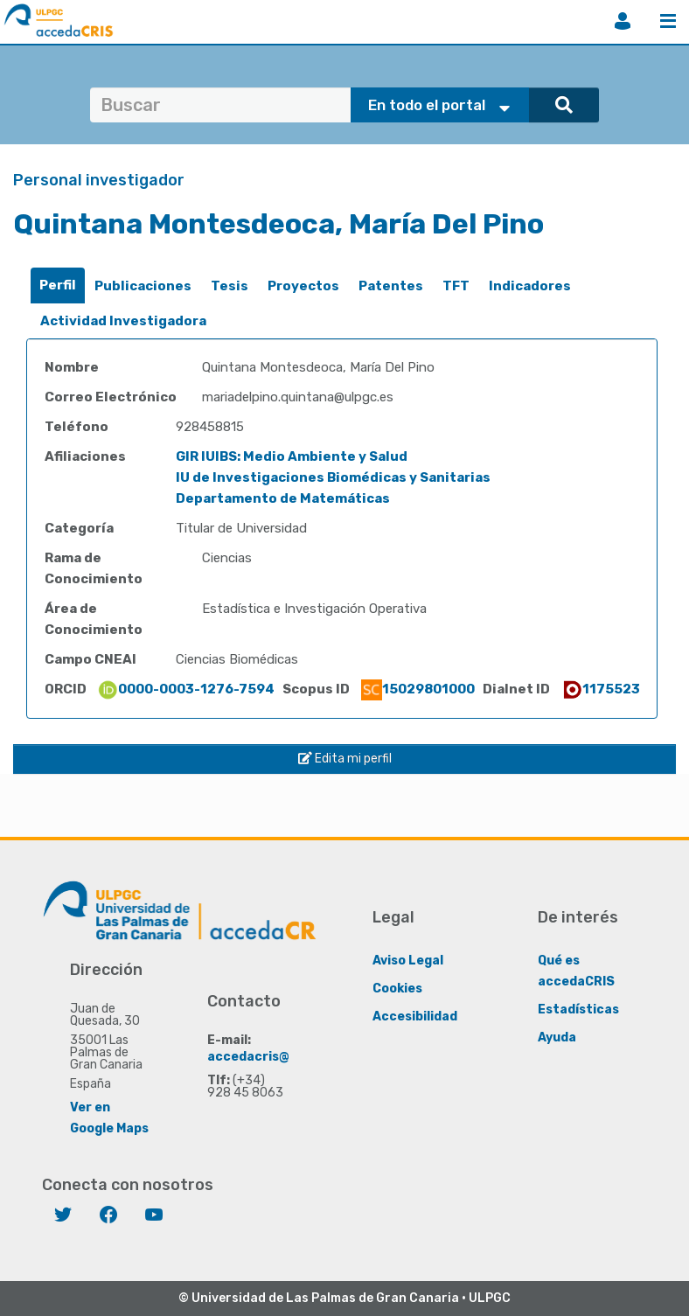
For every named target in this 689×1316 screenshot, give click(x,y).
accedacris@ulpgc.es (275, 1056)
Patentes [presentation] (390, 286)
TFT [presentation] (456, 286)
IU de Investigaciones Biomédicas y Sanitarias (333, 477)
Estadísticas (578, 1009)
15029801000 (418, 689)
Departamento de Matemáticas (283, 498)
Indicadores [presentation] (530, 286)
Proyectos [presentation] (303, 286)
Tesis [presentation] (229, 286)
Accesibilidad (414, 1016)
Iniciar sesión (622, 20)
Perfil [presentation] (57, 285)
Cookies (397, 988)
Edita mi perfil (345, 758)
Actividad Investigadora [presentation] (123, 321)
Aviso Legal (407, 960)
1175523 (600, 689)
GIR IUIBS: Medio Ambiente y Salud (291, 456)
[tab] (58, 285)
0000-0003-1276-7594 (186, 689)
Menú (668, 20)
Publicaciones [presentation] (142, 286)
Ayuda (557, 1037)
